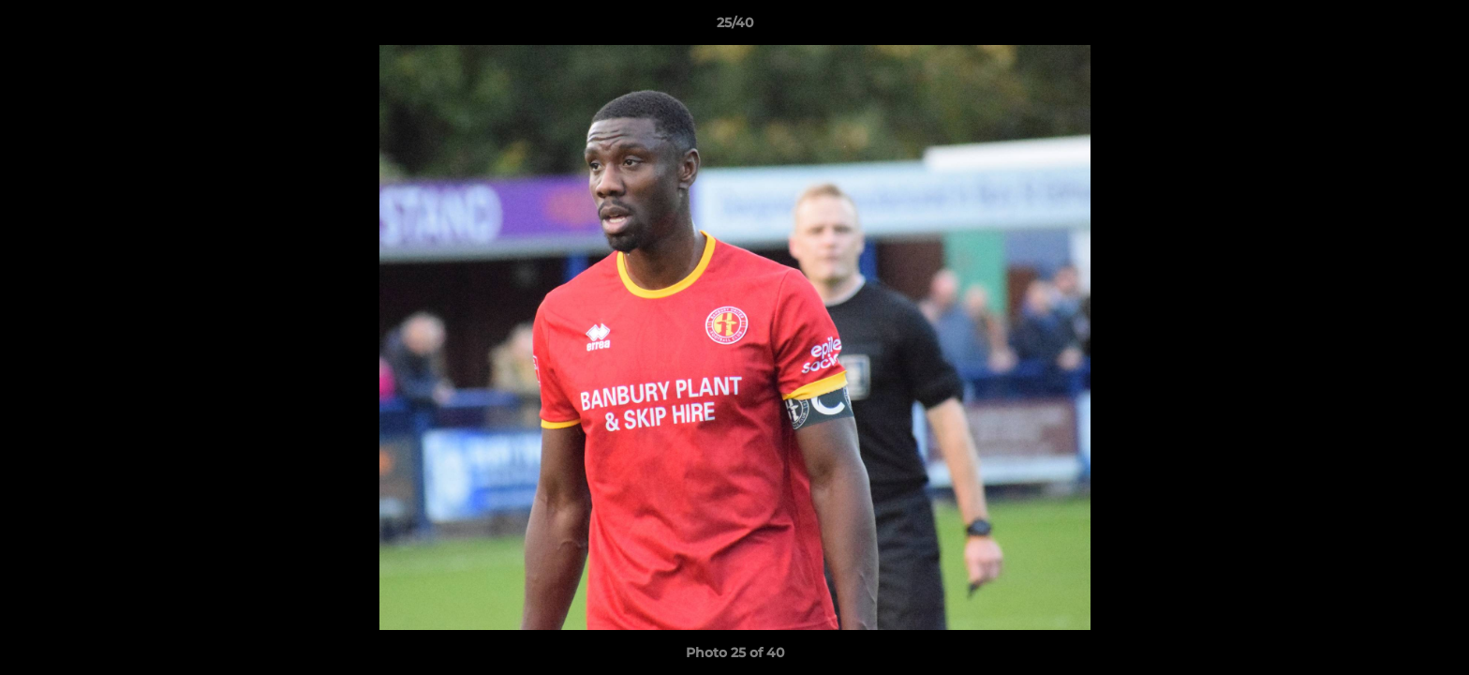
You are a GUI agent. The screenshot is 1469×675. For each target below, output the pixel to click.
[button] (1435, 27)
